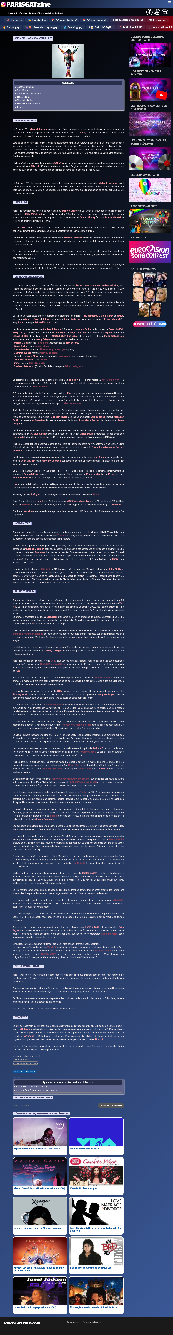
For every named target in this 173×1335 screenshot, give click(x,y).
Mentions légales (93, 1322)
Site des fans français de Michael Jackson (37, 1090)
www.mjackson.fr (21, 1059)
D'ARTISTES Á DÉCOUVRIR (150, 324)
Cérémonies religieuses (29, 93)
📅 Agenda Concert (94, 20)
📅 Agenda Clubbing (64, 20)
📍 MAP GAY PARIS (131, 27)
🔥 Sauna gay (11, 27)
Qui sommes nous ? (75, 1322)
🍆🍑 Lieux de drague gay (41, 27)
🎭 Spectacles (37, 20)
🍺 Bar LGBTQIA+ (102, 27)
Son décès (22, 90)
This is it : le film (25, 100)
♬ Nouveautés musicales (127, 19)
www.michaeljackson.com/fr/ (27, 1056)
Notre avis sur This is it (28, 103)
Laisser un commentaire (111, 1105)
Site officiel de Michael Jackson (31, 1086)
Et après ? (22, 107)
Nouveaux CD (23, 97)
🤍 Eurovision (157, 20)
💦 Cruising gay (73, 27)
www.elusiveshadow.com (25, 1063)
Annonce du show (25, 87)
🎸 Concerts (14, 20)
